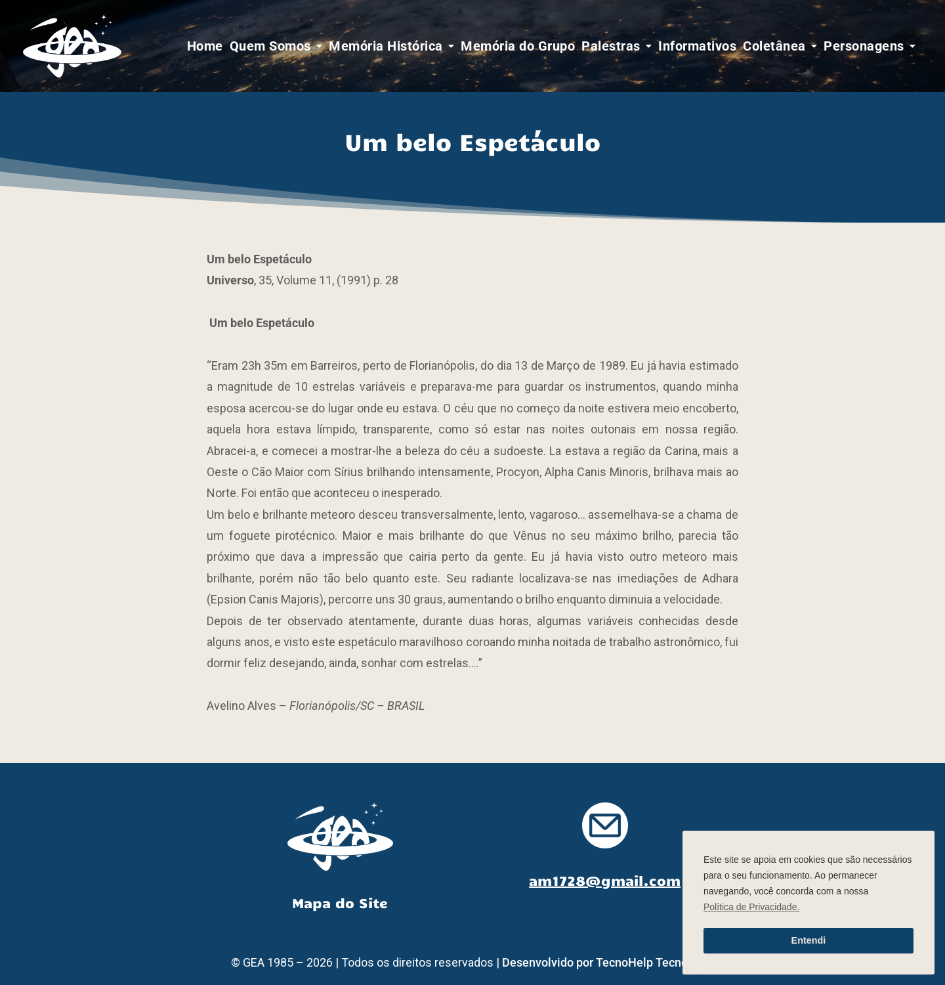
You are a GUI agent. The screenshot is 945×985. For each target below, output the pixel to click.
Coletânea (774, 46)
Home (205, 46)
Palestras (610, 46)
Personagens (864, 46)
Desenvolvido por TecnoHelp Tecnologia (608, 962)
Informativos (697, 46)
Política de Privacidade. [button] (751, 907)
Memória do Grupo (518, 46)
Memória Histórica (386, 46)
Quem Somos (270, 46)
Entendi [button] (808, 940)
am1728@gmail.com (605, 879)
